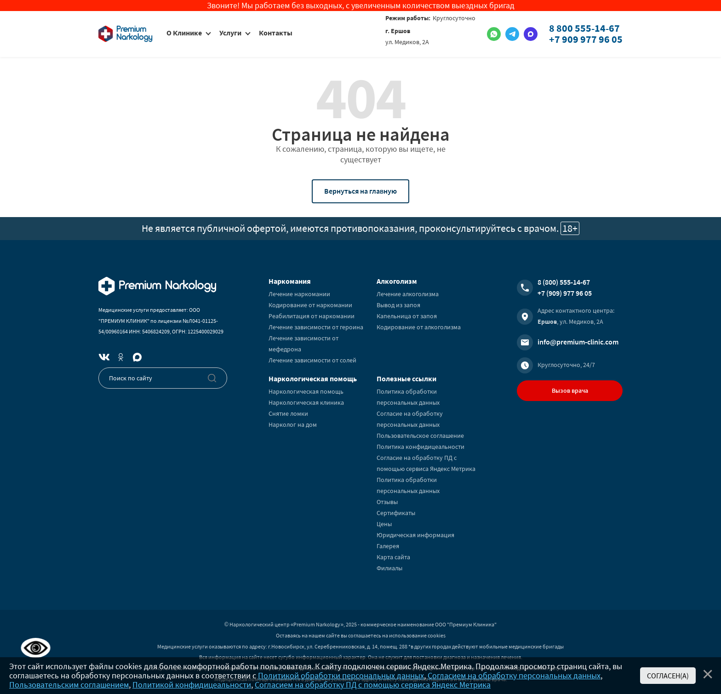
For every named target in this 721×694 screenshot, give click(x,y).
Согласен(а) (668, 675)
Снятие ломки (288, 413)
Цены (384, 524)
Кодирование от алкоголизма (419, 327)
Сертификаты (396, 513)
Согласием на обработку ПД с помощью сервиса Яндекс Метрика (373, 684)
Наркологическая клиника (306, 402)
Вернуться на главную (360, 190)
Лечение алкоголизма (408, 294)
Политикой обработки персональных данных (341, 675)
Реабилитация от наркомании (312, 316)
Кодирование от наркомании (310, 305)
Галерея (388, 546)
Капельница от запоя (407, 316)
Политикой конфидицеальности (191, 684)
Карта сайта (393, 557)
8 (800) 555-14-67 (564, 282)
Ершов (547, 321)
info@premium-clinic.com (578, 341)
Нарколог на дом (293, 424)
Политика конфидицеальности (420, 446)
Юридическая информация (415, 535)
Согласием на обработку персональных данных (514, 675)
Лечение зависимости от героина (316, 327)
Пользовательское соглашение (420, 435)
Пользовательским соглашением (69, 684)
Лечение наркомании (299, 294)
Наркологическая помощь (306, 391)
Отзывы (387, 502)
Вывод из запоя (398, 305)
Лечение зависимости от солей (312, 360)
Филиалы (389, 568)
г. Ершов (397, 31)
